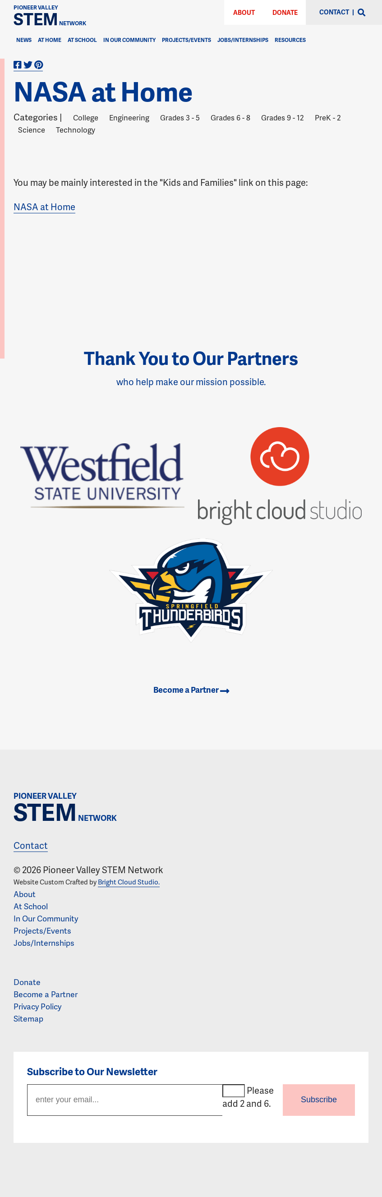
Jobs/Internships (242, 40)
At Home (49, 40)
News (24, 40)
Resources (290, 40)
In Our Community (129, 40)
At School (82, 40)
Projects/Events (186, 40)
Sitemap (28, 1018)
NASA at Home (44, 206)
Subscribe (319, 1099)
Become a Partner (191, 689)
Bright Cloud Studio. (129, 882)
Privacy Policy (37, 1006)
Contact (31, 845)
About (244, 12)
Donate (285, 12)
